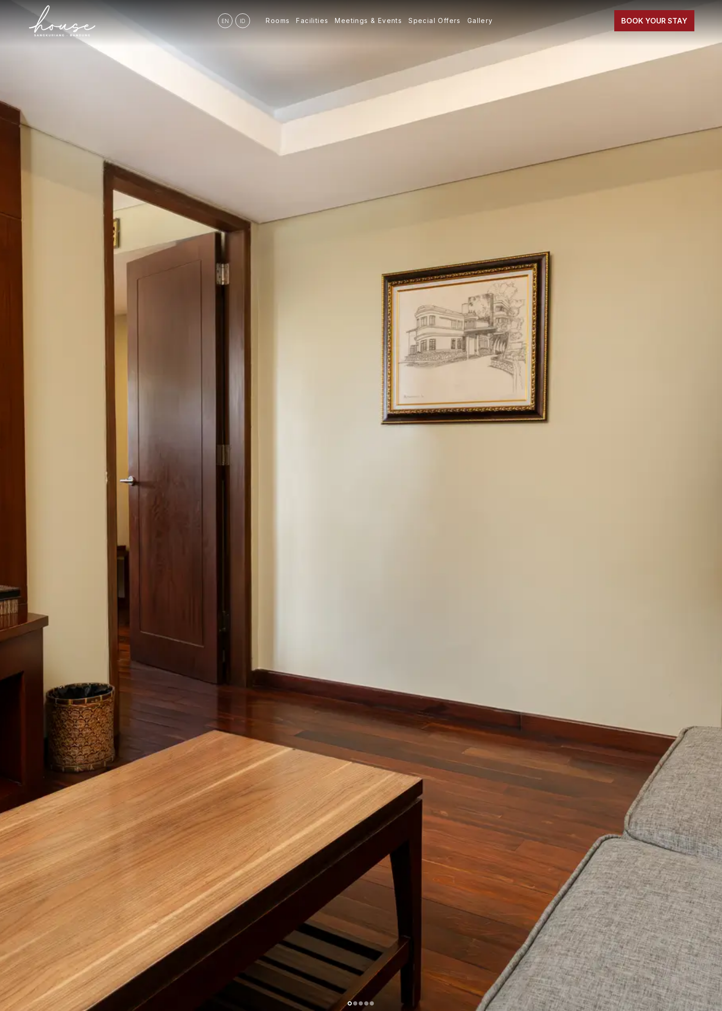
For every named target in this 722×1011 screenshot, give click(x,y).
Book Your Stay (654, 20)
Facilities (312, 20)
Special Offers (434, 20)
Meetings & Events (368, 20)
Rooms (278, 20)
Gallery (480, 20)
